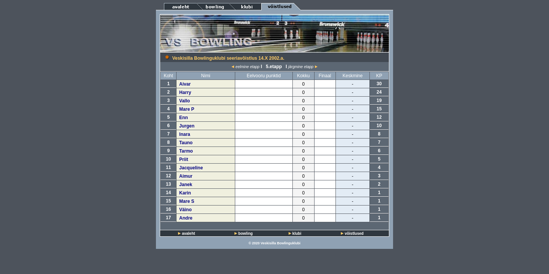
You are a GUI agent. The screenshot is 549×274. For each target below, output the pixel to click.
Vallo (184, 101)
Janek (185, 184)
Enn (183, 117)
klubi (296, 233)
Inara (184, 134)
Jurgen (186, 126)
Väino (185, 209)
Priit (183, 159)
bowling (245, 233)
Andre (186, 218)
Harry (185, 92)
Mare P (186, 109)
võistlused (354, 233)
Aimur (186, 176)
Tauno (186, 142)
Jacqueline (191, 167)
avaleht (188, 233)
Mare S (186, 201)
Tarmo (186, 151)
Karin (185, 193)
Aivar (185, 84)
